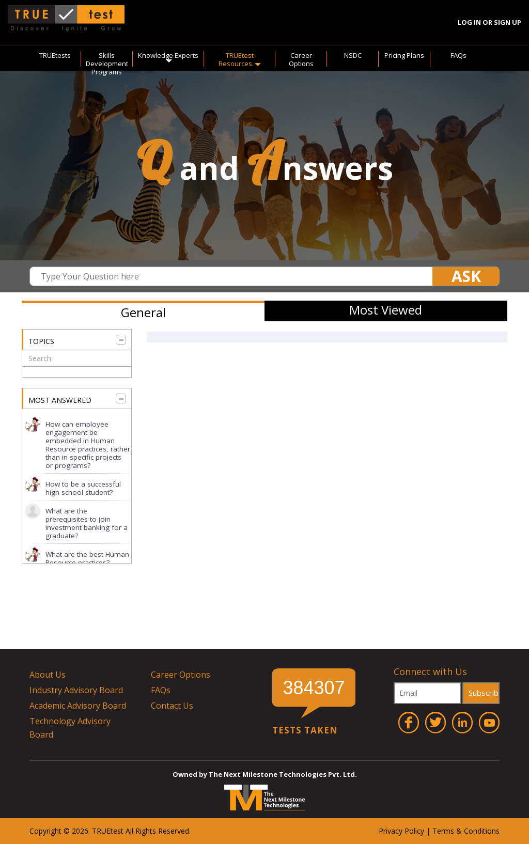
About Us (47, 674)
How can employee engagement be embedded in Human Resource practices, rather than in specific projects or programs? (87, 444)
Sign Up (507, 22)
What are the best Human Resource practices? (87, 558)
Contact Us (172, 705)
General (143, 312)
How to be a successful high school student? (83, 488)
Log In (469, 22)
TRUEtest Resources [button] (240, 59)
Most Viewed (385, 309)
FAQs (458, 55)
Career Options (301, 59)
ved (183, 831)
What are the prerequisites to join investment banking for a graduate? (86, 523)
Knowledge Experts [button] (168, 56)
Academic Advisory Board (77, 705)
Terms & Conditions (466, 831)
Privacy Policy (401, 831)
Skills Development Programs (107, 63)
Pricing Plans (404, 55)
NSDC (353, 55)
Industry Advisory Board (76, 690)
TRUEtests (55, 55)
